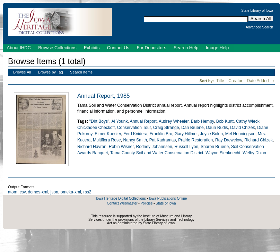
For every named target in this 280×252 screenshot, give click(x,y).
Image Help (217, 47)
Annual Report (143, 121)
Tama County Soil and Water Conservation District (156, 152)
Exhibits (92, 47)
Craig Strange (166, 127)
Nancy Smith (135, 140)
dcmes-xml (38, 192)
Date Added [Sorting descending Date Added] (258, 80)
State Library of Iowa (257, 10)
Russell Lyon (186, 146)
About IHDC (19, 47)
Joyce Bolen (211, 133)
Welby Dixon (254, 152)
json (54, 192)
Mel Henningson (240, 133)
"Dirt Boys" (99, 121)
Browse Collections (57, 47)
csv (23, 192)
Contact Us (118, 47)
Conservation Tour (134, 127)
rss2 (87, 192)
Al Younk (119, 121)
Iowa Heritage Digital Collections (121, 198)
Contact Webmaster (122, 203)
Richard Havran (91, 146)
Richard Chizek (258, 140)
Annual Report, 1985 (103, 96)
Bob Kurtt (225, 121)
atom (12, 192)
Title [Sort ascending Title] (220, 80)
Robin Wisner (121, 146)
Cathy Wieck (248, 121)
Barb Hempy (202, 121)
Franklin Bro (161, 133)
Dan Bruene (192, 127)
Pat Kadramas (162, 140)
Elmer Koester (108, 133)
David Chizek (242, 127)
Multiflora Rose (107, 140)
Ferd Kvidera (135, 133)
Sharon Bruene (215, 146)
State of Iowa (166, 203)
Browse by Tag (50, 72)
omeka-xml (71, 192)
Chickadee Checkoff (96, 127)
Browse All (22, 72)
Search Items (81, 72)
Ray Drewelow (228, 140)
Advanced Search (259, 27)
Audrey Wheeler (174, 121)
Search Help (186, 47)
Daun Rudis (217, 127)
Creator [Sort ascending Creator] (236, 80)
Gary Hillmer (186, 133)
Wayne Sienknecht (222, 152)
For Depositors (151, 47)
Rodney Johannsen (154, 146)
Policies (146, 203)
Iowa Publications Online (168, 198)
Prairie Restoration (195, 140)
